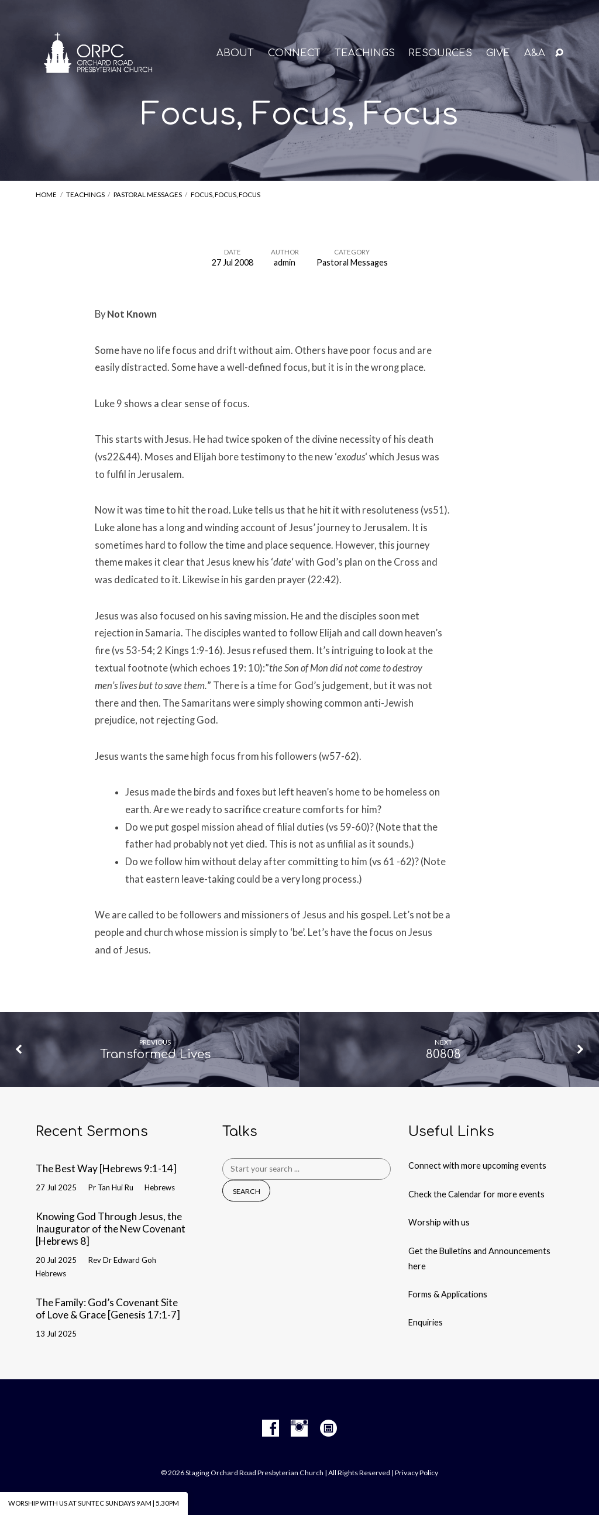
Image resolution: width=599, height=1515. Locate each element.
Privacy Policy (416, 1472)
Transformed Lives (155, 1054)
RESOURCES (440, 53)
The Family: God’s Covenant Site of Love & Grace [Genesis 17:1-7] (108, 1308)
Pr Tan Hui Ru (110, 1187)
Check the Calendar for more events (476, 1194)
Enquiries (425, 1322)
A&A (534, 53)
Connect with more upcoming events (477, 1165)
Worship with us (439, 1222)
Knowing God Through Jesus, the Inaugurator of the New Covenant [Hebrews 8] (110, 1228)
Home (46, 194)
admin (284, 262)
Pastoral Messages (147, 194)
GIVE (498, 53)
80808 (443, 1054)
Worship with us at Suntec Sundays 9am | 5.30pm (93, 1503)
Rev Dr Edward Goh (122, 1260)
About (235, 53)
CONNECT (294, 53)
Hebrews (159, 1187)
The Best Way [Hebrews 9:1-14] (106, 1168)
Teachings (85, 194)
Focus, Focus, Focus (225, 194)
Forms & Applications (447, 1294)
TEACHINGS (365, 53)
